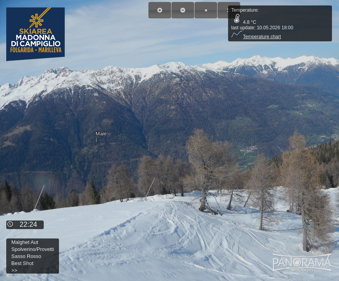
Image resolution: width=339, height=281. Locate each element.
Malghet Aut (24, 242)
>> (14, 270)
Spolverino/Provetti (32, 249)
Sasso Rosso (26, 256)
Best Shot (22, 263)
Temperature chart (256, 36)
